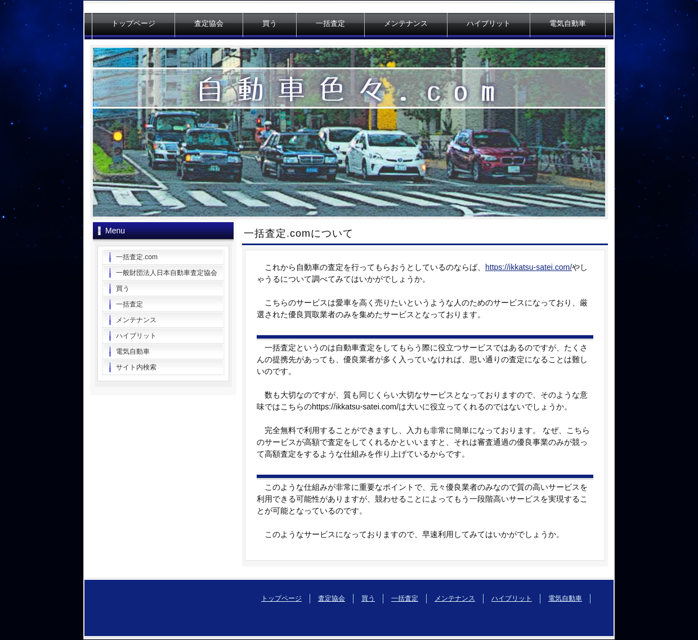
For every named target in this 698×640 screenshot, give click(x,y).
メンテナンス (406, 23)
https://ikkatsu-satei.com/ (528, 267)
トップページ (133, 23)
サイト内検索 (136, 367)
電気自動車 (567, 23)
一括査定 (330, 23)
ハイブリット (489, 23)
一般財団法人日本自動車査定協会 (166, 273)
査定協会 (208, 23)
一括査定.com (137, 257)
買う (269, 23)
